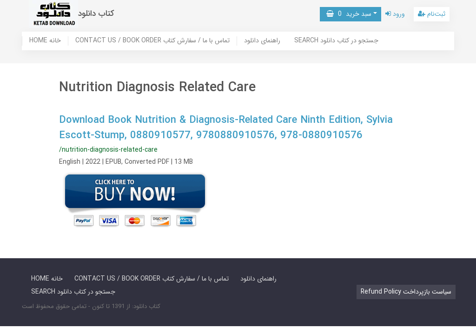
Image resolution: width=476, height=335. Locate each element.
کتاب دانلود (96, 13)
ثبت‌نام (431, 14)
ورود (395, 14)
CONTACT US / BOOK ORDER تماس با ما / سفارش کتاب (152, 41)
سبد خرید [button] (348, 14)
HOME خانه (45, 41)
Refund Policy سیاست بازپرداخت (406, 292)
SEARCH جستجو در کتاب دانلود (336, 41)
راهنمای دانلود (262, 41)
